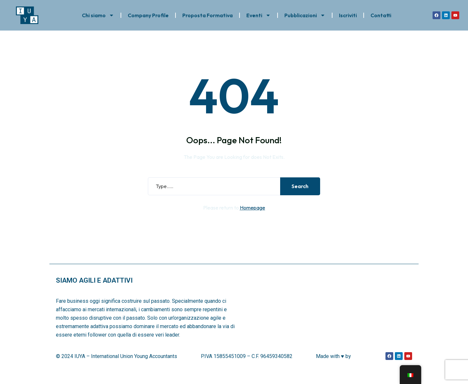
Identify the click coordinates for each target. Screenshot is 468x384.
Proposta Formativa (207, 14)
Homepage (252, 216)
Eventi (258, 14)
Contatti (380, 14)
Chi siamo (98, 14)
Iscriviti (348, 14)
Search (298, 195)
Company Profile (148, 14)
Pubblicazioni (304, 14)
